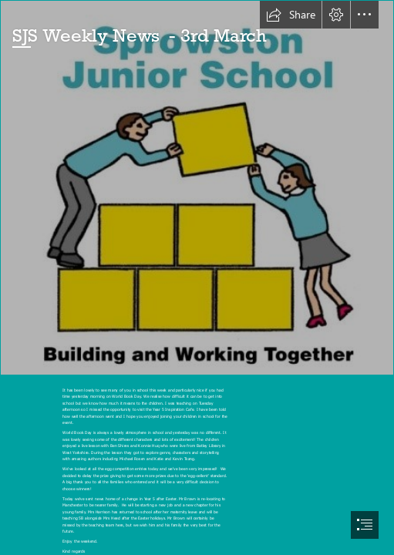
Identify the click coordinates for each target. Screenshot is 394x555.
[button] (291, 15)
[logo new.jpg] (197, 187)
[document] (197, 277)
